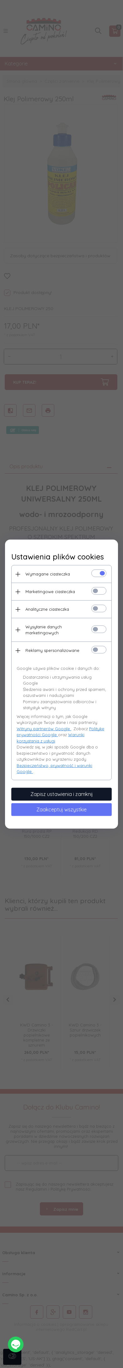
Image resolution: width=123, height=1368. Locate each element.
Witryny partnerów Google (44, 728)
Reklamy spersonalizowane (52, 650)
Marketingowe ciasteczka (50, 591)
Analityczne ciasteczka (47, 609)
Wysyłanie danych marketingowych (43, 629)
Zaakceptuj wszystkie (61, 809)
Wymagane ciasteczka (47, 573)
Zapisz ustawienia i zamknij (61, 794)
